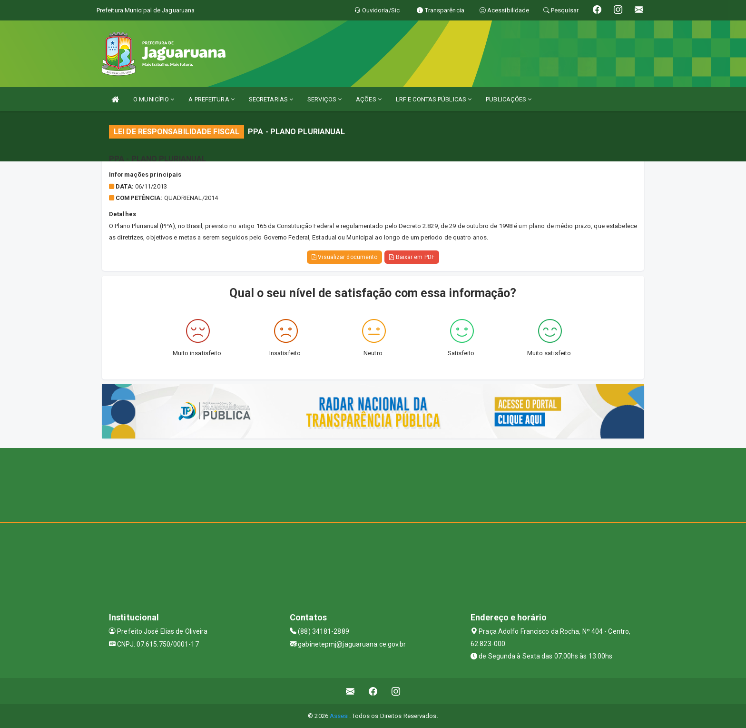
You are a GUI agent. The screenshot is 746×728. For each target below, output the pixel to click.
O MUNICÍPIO (153, 99)
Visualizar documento (344, 257)
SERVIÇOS (324, 99)
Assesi (339, 715)
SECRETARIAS (271, 99)
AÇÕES (369, 99)
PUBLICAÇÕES (508, 99)
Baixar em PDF (411, 257)
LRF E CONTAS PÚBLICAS (433, 99)
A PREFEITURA (211, 99)
